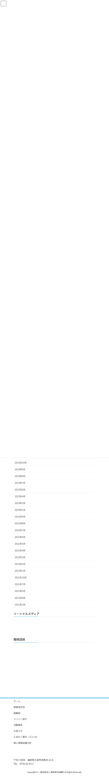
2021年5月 (20, 591)
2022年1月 (20, 570)
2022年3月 (20, 557)
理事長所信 (19, 707)
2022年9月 (20, 516)
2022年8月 (20, 523)
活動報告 (18, 724)
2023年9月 (20, 469)
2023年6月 (20, 489)
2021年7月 (20, 584)
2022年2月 (20, 564)
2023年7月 (20, 482)
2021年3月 (20, 604)
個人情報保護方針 (23, 742)
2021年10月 (21, 577)
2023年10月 (21, 462)
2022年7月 (20, 530)
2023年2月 (20, 503)
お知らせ (18, 730)
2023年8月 (20, 476)
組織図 (17, 713)
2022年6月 (20, 537)
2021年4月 (20, 597)
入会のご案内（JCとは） (26, 736)
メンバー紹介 (20, 719)
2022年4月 (20, 550)
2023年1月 (20, 509)
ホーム (17, 701)
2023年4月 (20, 496)
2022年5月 (20, 543)
